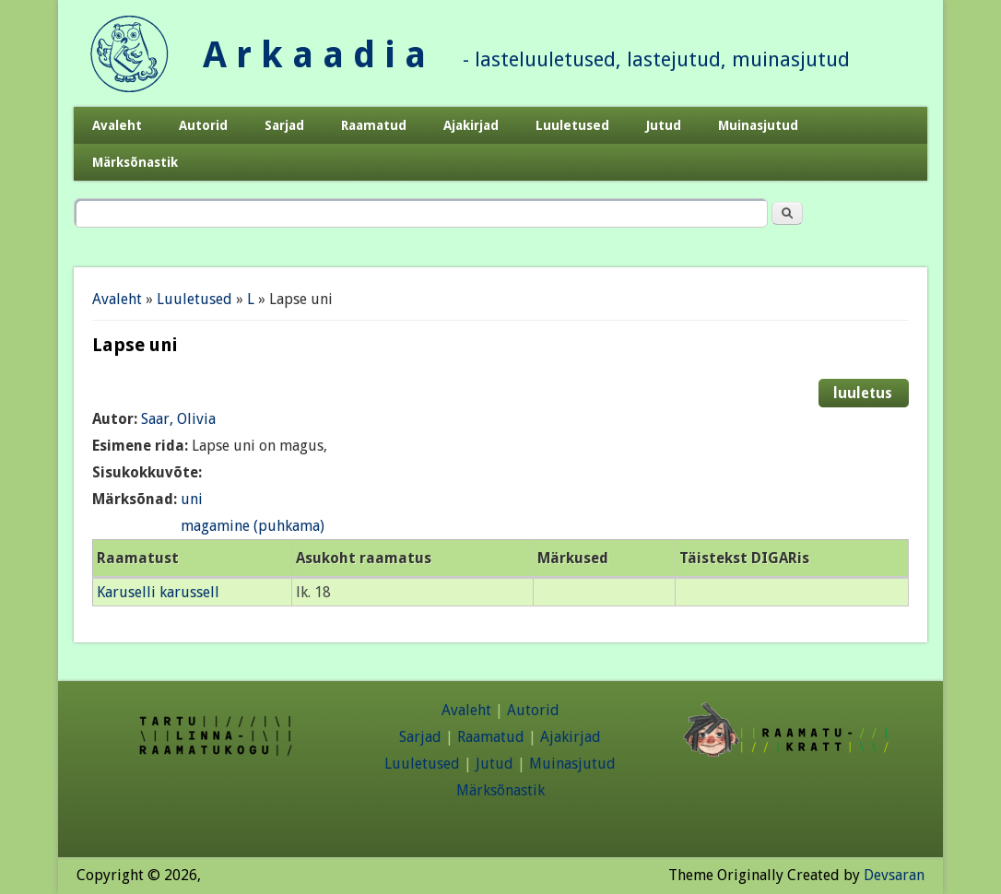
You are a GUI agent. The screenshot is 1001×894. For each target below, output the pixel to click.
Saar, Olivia (178, 419)
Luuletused (572, 125)
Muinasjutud (758, 125)
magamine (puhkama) (252, 526)
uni (192, 499)
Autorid (203, 125)
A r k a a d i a (314, 54)
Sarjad (284, 125)
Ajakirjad (471, 125)
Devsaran (894, 875)
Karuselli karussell (158, 592)
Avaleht (117, 125)
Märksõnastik (135, 162)
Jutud (663, 125)
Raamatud (373, 125)
